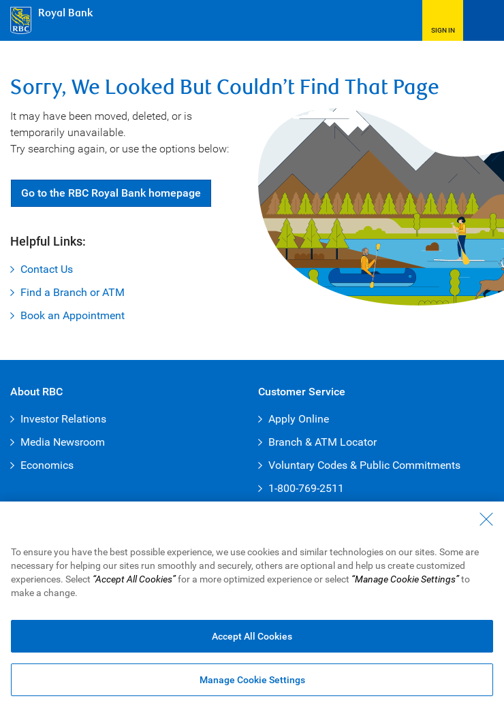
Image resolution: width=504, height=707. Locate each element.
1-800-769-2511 (306, 488)
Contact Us (46, 269)
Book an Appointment (72, 315)
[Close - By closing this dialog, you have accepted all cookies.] (486, 520)
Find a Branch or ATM (72, 292)
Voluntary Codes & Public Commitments (364, 465)
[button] (442, 20)
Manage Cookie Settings (252, 680)
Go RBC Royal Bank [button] (111, 192)
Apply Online (298, 418)
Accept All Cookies (252, 636)
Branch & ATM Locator (322, 441)
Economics (47, 465)
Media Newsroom (62, 441)
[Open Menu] (483, 20)
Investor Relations (63, 418)
